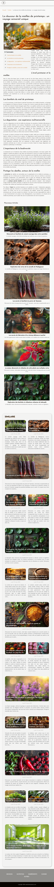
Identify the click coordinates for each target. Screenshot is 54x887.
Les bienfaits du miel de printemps (15, 58)
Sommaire (9, 52)
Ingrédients (32, 874)
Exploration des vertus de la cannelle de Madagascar (27, 267)
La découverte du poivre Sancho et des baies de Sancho (26, 771)
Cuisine (9, 10)
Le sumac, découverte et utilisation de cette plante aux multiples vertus (27, 368)
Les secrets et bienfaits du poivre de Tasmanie (27, 301)
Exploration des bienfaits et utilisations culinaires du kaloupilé (27, 402)
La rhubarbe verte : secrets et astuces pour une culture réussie (14, 801)
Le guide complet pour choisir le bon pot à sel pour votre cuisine (14, 579)
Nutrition (20, 874)
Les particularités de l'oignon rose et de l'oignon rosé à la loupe (37, 653)
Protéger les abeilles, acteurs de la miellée (17, 67)
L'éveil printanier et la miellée (14, 55)
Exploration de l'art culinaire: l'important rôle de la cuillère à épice (38, 801)
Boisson (9, 874)
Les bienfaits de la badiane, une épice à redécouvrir (37, 727)
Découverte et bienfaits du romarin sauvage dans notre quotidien (27, 234)
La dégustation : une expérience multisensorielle (18, 61)
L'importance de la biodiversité (14, 64)
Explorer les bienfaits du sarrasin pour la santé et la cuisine (38, 579)
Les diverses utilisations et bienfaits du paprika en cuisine (15, 653)
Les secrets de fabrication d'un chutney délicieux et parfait (27, 335)
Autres (26, 876)
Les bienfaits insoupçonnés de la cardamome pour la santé (16, 727)
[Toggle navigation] (4, 2)
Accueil (4, 10)
